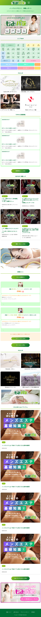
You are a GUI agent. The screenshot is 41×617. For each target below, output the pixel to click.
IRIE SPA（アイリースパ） (18, 289)
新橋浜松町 (28, 57)
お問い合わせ (16, 612)
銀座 (38, 57)
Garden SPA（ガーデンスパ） (10, 91)
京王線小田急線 (8, 53)
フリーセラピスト (33, 60)
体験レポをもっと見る (20, 244)
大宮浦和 (33, 45)
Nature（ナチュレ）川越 (30, 109)
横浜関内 (13, 61)
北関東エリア (26, 64)
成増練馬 (18, 45)
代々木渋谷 (13, 57)
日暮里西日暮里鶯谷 (33, 49)
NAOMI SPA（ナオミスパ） (31, 369)
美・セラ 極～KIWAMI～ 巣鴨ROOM (15, 315)
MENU (29, 3)
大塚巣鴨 (28, 49)
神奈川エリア (6, 60)
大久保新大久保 (13, 49)
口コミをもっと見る (20, 345)
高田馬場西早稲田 (18, 49)
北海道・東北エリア (9, 64)
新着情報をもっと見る (20, 170)
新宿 (13, 53)
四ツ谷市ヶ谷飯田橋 (18, 53)
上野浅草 (38, 49)
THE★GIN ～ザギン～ (10, 369)
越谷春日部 (39, 45)
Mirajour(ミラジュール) (10, 387)
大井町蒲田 (23, 61)
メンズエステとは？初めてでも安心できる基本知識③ (16, 486)
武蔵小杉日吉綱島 (3, 57)
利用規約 (33, 612)
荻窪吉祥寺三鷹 (3, 49)
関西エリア (9, 68)
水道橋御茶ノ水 (28, 53)
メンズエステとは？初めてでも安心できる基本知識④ (16, 445)
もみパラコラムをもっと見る (20, 578)
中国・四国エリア (26, 68)
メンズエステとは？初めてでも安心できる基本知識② (16, 528)
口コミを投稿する (20, 277)
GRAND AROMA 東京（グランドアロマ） (26, 91)
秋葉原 (39, 53)
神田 (33, 53)
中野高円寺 (8, 49)
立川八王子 (3, 45)
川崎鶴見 (18, 61)
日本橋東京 (33, 57)
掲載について (8, 612)
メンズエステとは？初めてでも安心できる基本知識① (16, 569)
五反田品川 (23, 57)
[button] (39, 25)
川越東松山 (28, 45)
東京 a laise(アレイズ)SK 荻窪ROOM (31, 387)
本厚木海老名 (3, 53)
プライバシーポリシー (25, 612)
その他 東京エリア (10, 45)
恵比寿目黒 (18, 57)
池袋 (23, 49)
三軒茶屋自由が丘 (8, 57)
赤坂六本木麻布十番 (23, 53)
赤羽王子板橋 (23, 45)
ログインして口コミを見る (20, 338)
